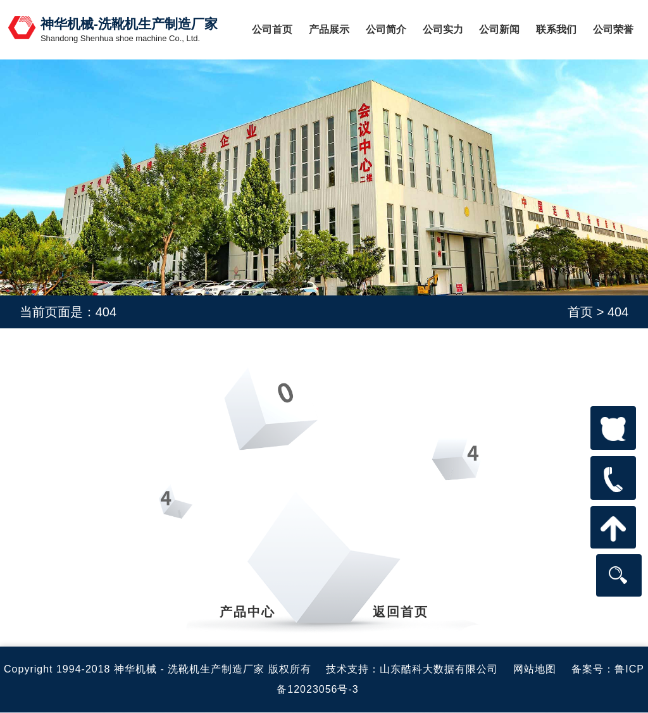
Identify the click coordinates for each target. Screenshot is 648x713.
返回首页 (400, 612)
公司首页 (272, 29)
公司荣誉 (613, 29)
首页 (580, 312)
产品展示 (329, 29)
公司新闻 (499, 29)
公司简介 (386, 29)
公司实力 (443, 29)
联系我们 (556, 29)
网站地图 (534, 669)
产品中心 (247, 612)
